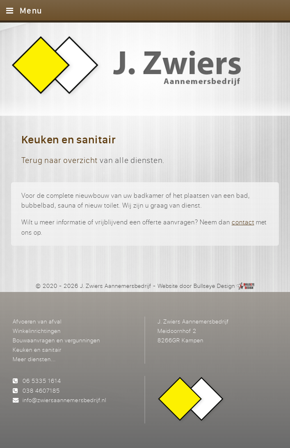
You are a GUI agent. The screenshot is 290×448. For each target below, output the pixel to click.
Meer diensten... (34, 359)
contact (243, 221)
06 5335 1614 (42, 381)
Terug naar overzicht (59, 160)
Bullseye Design (214, 286)
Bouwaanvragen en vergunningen (56, 340)
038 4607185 (41, 390)
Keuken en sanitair (37, 349)
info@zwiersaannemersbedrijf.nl (64, 400)
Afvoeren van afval (37, 321)
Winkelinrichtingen (37, 331)
